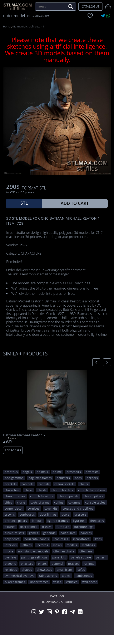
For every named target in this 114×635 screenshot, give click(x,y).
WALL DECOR (89, 582)
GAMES (33, 533)
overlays (10, 557)
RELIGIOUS (11, 570)
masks (57, 545)
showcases (44, 570)
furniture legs (83, 527)
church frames (15, 496)
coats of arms (39, 502)
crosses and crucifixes (78, 508)
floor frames (28, 527)
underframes (39, 582)
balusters (63, 478)
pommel (57, 564)
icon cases (61, 539)
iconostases (81, 539)
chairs (84, 484)
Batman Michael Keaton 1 (28, 26)
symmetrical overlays (19, 576)
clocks (21, 502)
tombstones (83, 576)
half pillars (67, 533)
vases (57, 582)
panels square (81, 557)
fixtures (10, 527)
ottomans (86, 551)
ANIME (57, 472)
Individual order (57, 602)
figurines (79, 521)
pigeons (10, 564)
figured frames (57, 521)
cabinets (28, 484)
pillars (42, 564)
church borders (62, 490)
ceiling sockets (64, 484)
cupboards (27, 514)
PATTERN (101, 557)
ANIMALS (42, 472)
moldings (88, 545)
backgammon (14, 478)
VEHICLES (71, 582)
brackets (11, 484)
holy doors (12, 539)
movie (9, 551)
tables (66, 576)
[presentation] (96, 362)
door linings (48, 514)
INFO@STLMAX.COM (38, 15)
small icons (65, 570)
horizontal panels (36, 539)
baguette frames (40, 478)
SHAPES (27, 570)
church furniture (42, 496)
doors (65, 514)
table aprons (48, 576)
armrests (92, 472)
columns (74, 502)
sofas (81, 570)
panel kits (59, 557)
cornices (33, 508)
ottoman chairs (63, 551)
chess (29, 490)
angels (27, 472)
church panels (69, 496)
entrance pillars (16, 521)
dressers (80, 514)
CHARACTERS (12, 490)
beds (78, 478)
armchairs (74, 472)
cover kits (51, 508)
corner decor (14, 508)
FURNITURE (62, 527)
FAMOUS (37, 521)
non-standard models (33, 551)
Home (6, 26)
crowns (10, 514)
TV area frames (15, 582)
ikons (98, 539)
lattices (27, 545)
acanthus (11, 472)
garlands (49, 533)
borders (92, 478)
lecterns (42, 545)
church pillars (93, 496)
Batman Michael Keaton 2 (24, 435)
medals (72, 545)
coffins (58, 502)
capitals (44, 484)
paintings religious (34, 557)
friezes (46, 527)
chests (42, 490)
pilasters (27, 564)
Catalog (57, 596)
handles (86, 533)
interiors (11, 545)
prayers (73, 564)
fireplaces (97, 521)
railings (89, 564)
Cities (8, 502)
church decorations (91, 490)
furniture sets (14, 533)
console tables (95, 502)
